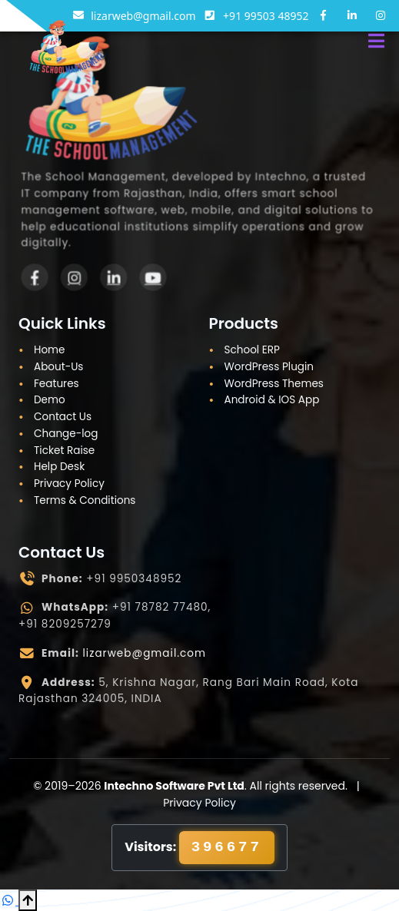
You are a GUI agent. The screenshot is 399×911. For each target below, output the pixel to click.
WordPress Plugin (269, 366)
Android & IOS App (272, 400)
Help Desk (59, 466)
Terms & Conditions (84, 500)
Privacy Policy (69, 483)
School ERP (252, 350)
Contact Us (62, 416)
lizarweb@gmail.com (145, 653)
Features (56, 383)
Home (49, 350)
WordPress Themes (274, 383)
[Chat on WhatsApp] (9, 900)
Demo (49, 400)
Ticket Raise (64, 450)
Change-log (66, 433)
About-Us (58, 366)
